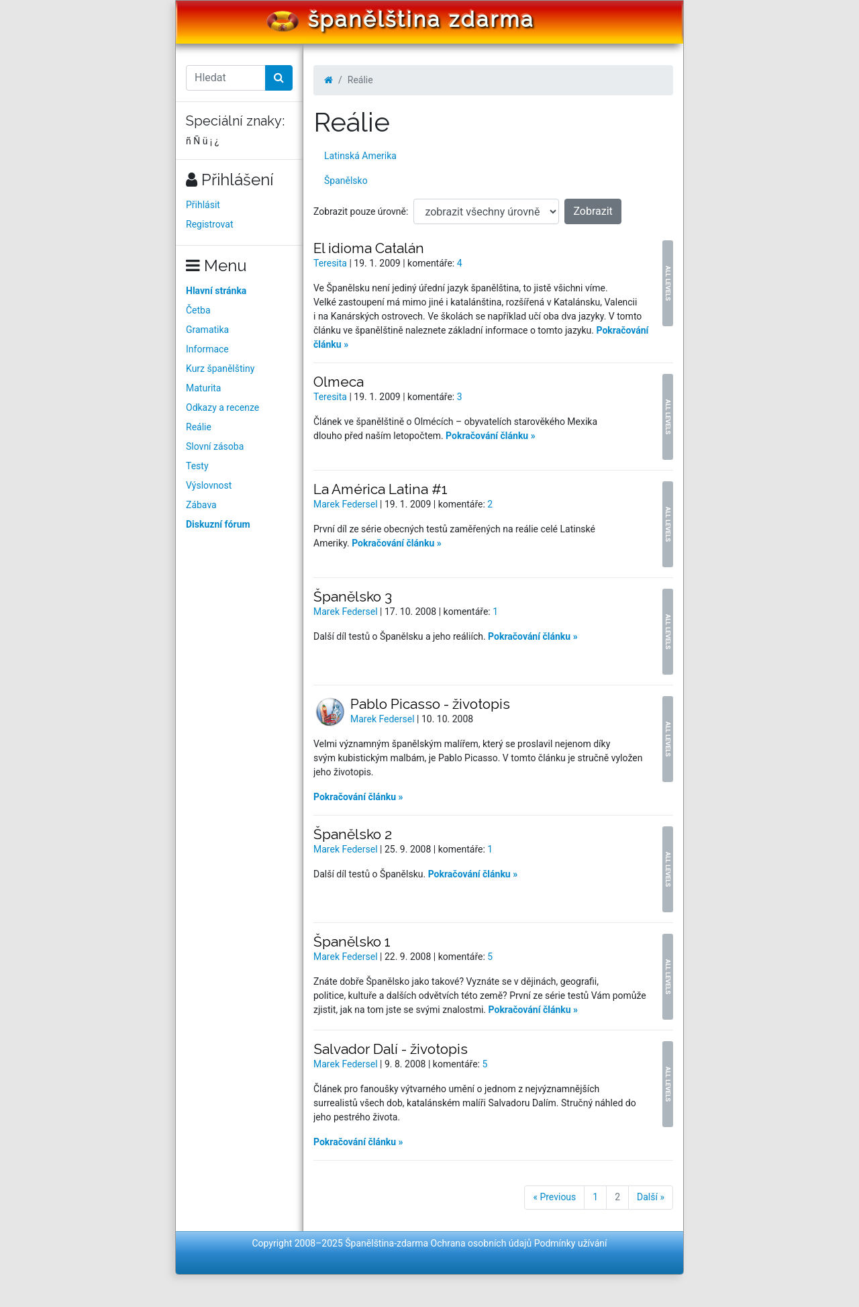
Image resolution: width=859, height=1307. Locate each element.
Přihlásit (203, 204)
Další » (650, 1197)
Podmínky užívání (570, 1243)
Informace (207, 349)
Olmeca (338, 381)
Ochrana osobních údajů (481, 1243)
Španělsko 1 (352, 941)
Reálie (198, 427)
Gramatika (207, 329)
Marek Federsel (346, 504)
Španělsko (346, 180)
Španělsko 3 (352, 596)
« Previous (554, 1197)
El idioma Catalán (368, 248)
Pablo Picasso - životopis (430, 703)
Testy (197, 466)
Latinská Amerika (360, 155)
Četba (198, 310)
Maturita (203, 388)
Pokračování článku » (491, 435)
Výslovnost (209, 485)
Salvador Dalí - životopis (390, 1048)
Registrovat (210, 224)
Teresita (331, 263)
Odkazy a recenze (222, 407)
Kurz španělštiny (220, 368)
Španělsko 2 (352, 834)
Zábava (201, 504)
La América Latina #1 (380, 489)
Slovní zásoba (215, 446)
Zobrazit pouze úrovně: (360, 211)
